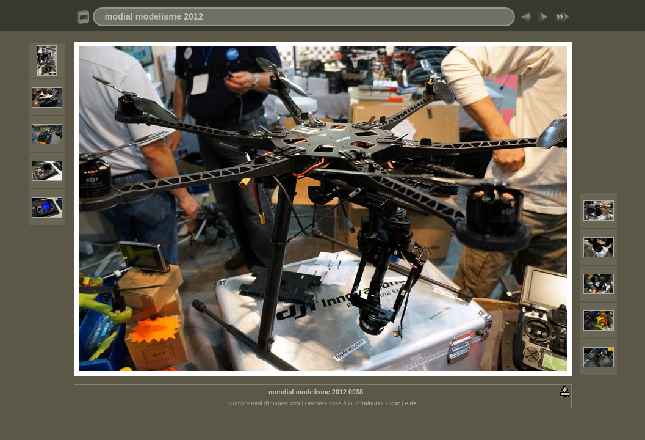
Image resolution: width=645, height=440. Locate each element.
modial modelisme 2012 (154, 16)
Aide (410, 403)
